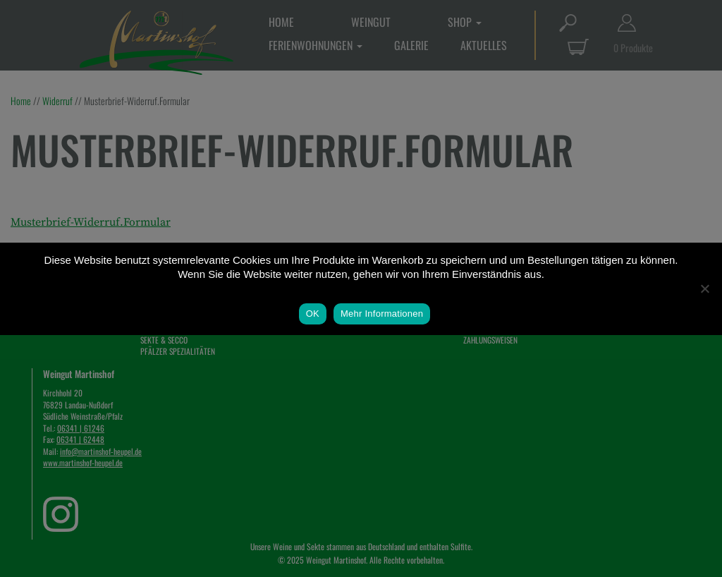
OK (312, 313)
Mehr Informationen (382, 313)
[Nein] (704, 288)
